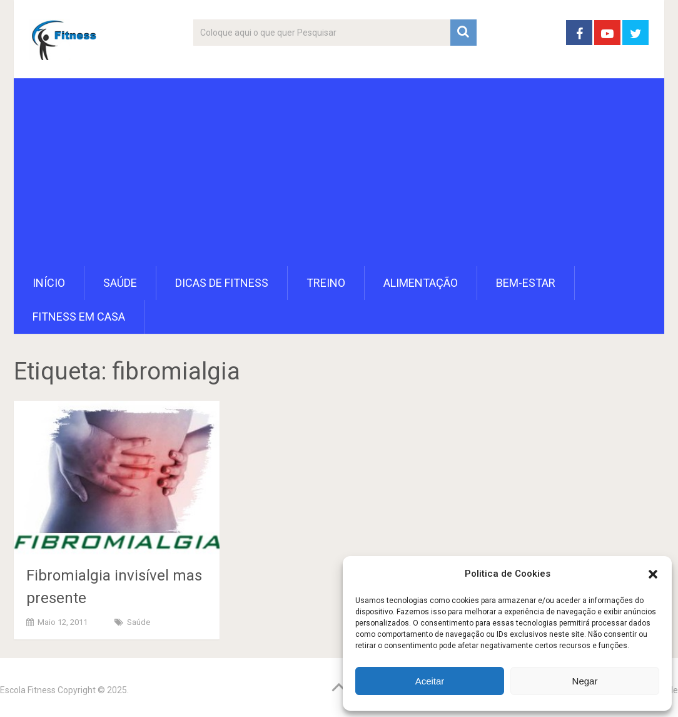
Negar (585, 681)
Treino (325, 282)
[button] (653, 574)
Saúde (120, 282)
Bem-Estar (525, 282)
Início (49, 282)
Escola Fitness (28, 690)
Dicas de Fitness (221, 282)
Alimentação (420, 282)
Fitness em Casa (79, 316)
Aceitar (430, 681)
